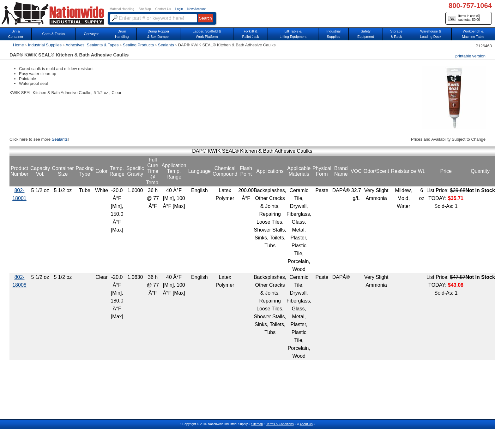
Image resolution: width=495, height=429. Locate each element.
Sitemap (257, 424)
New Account (196, 9)
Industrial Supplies (45, 45)
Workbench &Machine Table (473, 33)
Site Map (144, 9)
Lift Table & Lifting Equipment (293, 33)
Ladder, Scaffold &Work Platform (207, 33)
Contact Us (163, 9)
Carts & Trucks (53, 34)
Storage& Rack (396, 33)
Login (179, 9)
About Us (306, 424)
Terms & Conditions (280, 424)
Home (18, 45)
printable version (471, 56)
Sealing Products (138, 45)
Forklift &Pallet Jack (250, 33)
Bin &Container (15, 33)
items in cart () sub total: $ (464, 18)
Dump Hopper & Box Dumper (158, 33)
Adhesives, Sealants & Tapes (91, 45)
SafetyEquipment (365, 33)
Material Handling (122, 9)
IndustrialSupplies (333, 33)
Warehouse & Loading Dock (430, 33)
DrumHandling (122, 33)
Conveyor (91, 34)
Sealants (166, 45)
